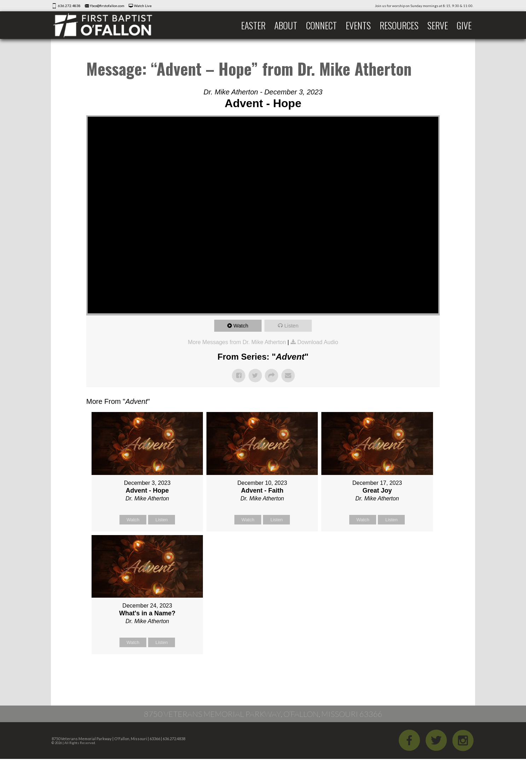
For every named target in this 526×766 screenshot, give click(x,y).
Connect (321, 25)
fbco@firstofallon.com (107, 6)
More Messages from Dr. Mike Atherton (237, 342)
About (285, 25)
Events (358, 25)
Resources (399, 25)
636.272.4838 (69, 6)
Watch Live (143, 6)
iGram (463, 740)
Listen (291, 326)
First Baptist (107, 25)
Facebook (409, 740)
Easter (253, 25)
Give (464, 25)
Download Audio (317, 342)
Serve (437, 25)
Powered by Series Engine (413, 672)
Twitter (436, 740)
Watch (240, 326)
